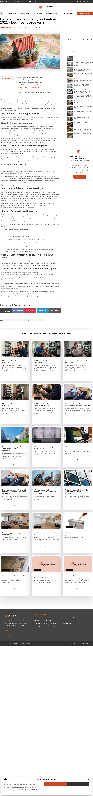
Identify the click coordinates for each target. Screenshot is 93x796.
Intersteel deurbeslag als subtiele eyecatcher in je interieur (81, 89)
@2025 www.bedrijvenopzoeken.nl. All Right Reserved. (15, 646)
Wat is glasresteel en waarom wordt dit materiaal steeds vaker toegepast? (83, 100)
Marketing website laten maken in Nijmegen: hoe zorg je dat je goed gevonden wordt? (83, 94)
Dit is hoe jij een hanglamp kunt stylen (13, 537)
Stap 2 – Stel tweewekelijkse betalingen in (31, 85)
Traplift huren (78, 60)
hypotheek (15, 323)
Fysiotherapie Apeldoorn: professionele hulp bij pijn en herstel (82, 83)
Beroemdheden (65, 621)
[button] (88, 779)
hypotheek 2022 (23, 323)
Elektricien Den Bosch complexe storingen (80, 126)
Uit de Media (25, 13)
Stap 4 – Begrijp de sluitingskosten (29, 90)
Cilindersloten (71, 536)
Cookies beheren (78, 784)
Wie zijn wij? (38, 13)
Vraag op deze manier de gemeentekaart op (44, 580)
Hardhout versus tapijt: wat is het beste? (46, 537)
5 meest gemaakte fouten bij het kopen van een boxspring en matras (14, 494)
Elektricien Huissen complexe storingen (83, 121)
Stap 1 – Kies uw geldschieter (27, 83)
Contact (36, 623)
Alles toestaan (55, 784)
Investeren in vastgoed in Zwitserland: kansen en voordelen (12, 451)
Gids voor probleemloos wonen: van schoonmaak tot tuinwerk (83, 77)
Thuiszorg (69, 450)
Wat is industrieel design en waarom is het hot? (45, 451)
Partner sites (12, 13)
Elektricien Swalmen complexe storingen (83, 110)
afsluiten (9, 323)
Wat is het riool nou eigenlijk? (14, 579)
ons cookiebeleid (13, 790)
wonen (36, 323)
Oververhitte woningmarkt (76, 579)
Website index (73, 646)
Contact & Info (68, 13)
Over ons (36, 621)
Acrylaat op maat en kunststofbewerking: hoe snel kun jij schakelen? (82, 72)
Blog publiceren (46, 623)
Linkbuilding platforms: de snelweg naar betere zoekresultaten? (53, 626)
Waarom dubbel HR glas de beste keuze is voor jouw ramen (76, 494)
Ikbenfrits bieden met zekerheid (20, 222)
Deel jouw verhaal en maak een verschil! (80, 160)
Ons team (45, 621)
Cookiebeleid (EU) (86, 646)
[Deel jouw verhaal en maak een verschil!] (80, 153)
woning (40, 323)
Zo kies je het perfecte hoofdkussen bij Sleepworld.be (77, 407)
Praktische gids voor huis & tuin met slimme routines (83, 137)
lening (31, 323)
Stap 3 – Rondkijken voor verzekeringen (30, 88)
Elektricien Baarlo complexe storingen (82, 104)
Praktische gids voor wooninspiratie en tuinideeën (82, 131)
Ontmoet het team (52, 13)
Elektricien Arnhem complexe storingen (83, 115)
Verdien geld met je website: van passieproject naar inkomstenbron (54, 629)
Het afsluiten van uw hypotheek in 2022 (30, 80)
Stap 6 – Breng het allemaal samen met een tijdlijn (34, 95)
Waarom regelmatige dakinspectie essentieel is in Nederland (45, 494)
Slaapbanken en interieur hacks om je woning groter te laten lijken (83, 67)
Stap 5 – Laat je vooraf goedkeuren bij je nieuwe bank (35, 93)
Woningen (6, 30)
